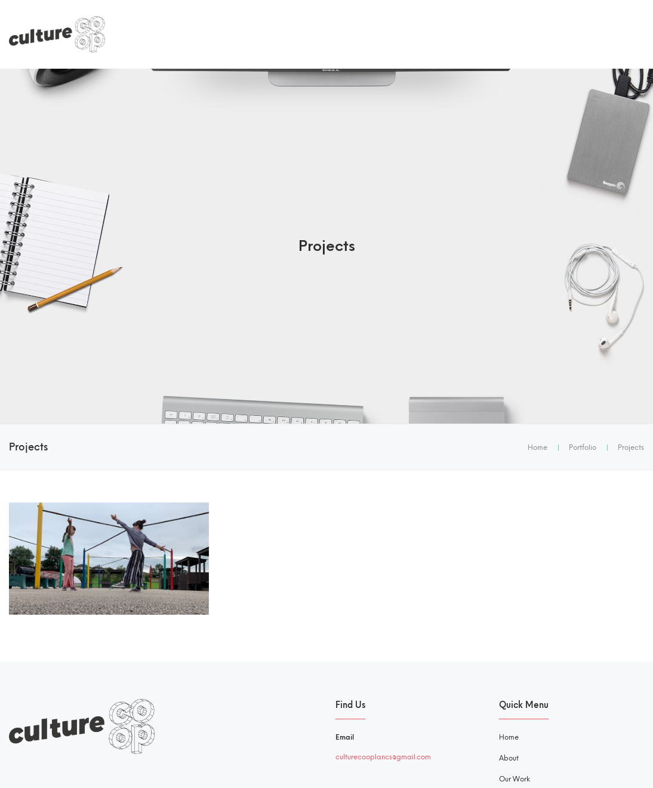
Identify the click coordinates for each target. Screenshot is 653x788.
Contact (612, 34)
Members (425, 34)
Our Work (476, 34)
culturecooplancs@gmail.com (383, 757)
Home (342, 34)
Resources (529, 34)
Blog (572, 34)
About (380, 34)
